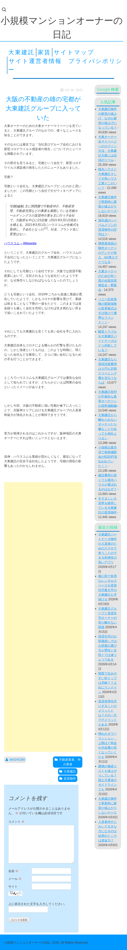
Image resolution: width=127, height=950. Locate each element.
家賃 (44, 52)
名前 (13, 871)
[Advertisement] (43, 617)
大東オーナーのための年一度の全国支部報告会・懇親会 (107, 280)
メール (14, 878)
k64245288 (17, 759)
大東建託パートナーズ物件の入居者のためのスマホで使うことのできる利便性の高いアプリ (107, 548)
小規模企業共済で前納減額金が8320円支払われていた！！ (108, 457)
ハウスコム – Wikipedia (20, 243)
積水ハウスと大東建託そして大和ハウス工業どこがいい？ (107, 178)
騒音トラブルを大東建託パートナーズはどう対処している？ (107, 341)
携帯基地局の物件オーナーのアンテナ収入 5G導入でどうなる (108, 253)
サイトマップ (74, 52)
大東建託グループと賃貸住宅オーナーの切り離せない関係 (107, 618)
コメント (16, 821)
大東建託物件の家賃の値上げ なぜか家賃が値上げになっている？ (107, 118)
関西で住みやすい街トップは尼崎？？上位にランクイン (107, 683)
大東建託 (21, 52)
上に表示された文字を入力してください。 (37, 904)
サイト (13, 886)
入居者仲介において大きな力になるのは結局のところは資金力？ (107, 831)
